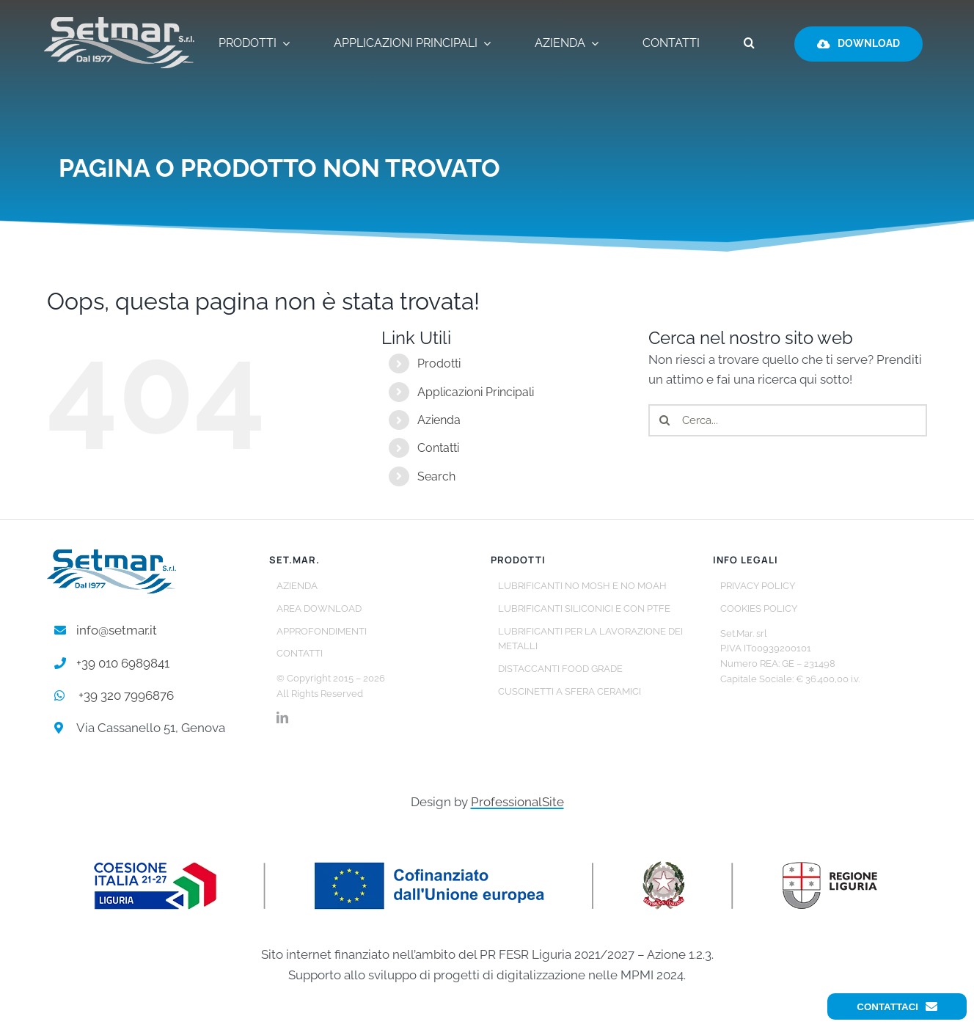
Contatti (438, 448)
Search (436, 476)
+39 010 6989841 (122, 663)
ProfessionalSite (517, 801)
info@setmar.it (116, 630)
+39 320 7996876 (126, 695)
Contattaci (897, 1006)
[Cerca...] (787, 420)
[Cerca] (664, 420)
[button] (749, 44)
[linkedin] (282, 717)
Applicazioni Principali (475, 392)
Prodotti (439, 363)
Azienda (439, 420)
